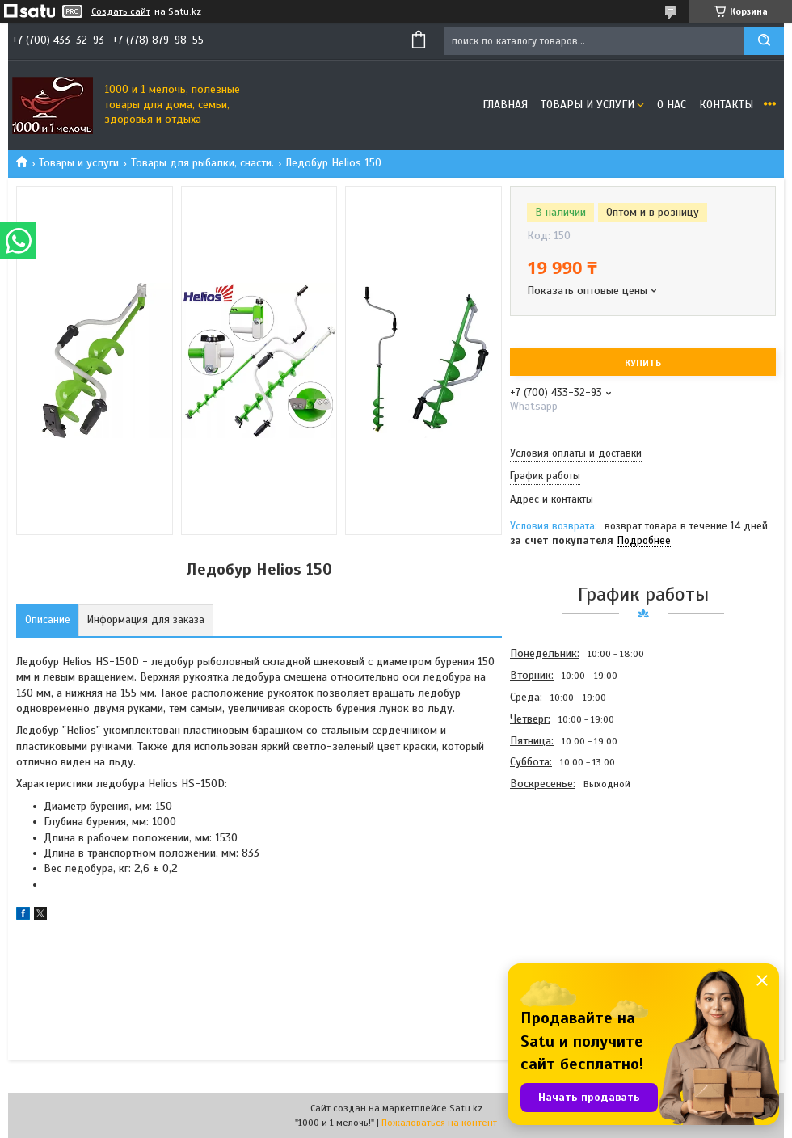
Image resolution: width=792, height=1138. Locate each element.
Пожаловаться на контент (439, 1122)
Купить (643, 363)
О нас (671, 105)
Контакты (726, 105)
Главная (505, 105)
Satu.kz (465, 1108)
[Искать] (764, 41)
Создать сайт (120, 11)
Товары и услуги (587, 105)
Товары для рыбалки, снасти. (202, 163)
